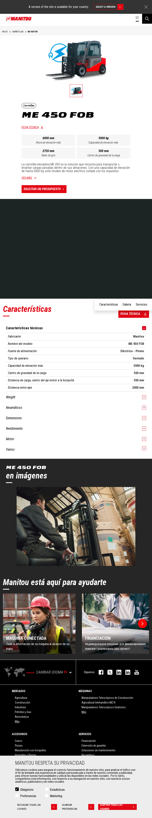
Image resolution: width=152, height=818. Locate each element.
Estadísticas (57, 790)
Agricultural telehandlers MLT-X (99, 702)
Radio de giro (48, 155)
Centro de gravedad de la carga (103, 155)
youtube (134, 672)
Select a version (109, 7)
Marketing (56, 796)
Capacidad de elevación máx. (103, 142)
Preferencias (28, 796)
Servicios (85, 734)
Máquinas (85, 691)
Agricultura (21, 697)
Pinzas (19, 745)
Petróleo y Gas (23, 712)
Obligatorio (26, 790)
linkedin (125, 672)
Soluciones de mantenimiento (98, 750)
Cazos (18, 740)
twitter (108, 672)
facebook (99, 672)
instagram (116, 672)
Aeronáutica (22, 716)
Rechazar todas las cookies (37, 807)
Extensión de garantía (94, 745)
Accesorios (19, 734)
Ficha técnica (30, 127)
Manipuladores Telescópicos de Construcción (107, 697)
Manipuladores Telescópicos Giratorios (104, 707)
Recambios (88, 755)
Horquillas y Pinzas (25, 755)
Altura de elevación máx (48, 142)
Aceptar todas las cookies (118, 807)
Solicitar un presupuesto (45, 189)
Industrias (20, 707)
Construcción (22, 702)
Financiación (89, 740)
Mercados (18, 691)
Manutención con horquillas (30, 750)
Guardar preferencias (78, 807)
